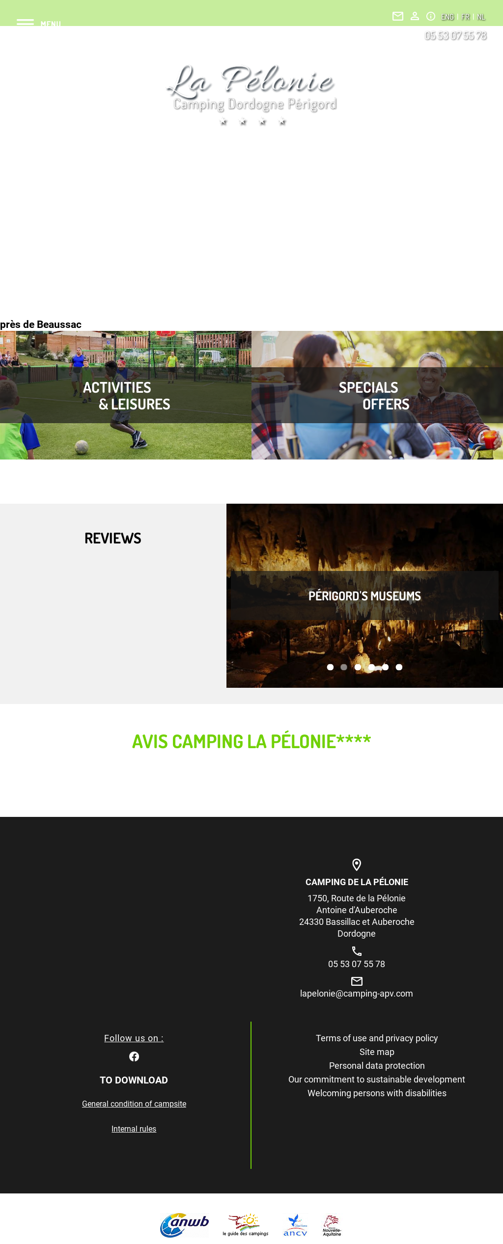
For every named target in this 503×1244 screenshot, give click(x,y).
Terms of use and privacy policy (377, 1038)
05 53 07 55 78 (455, 35)
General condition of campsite (134, 1104)
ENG (448, 17)
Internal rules (134, 1129)
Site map (377, 1052)
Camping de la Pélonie (357, 882)
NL (481, 17)
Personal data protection (377, 1065)
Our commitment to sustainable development (376, 1079)
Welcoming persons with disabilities (377, 1093)
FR (466, 17)
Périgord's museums (364, 595)
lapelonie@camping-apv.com (356, 993)
